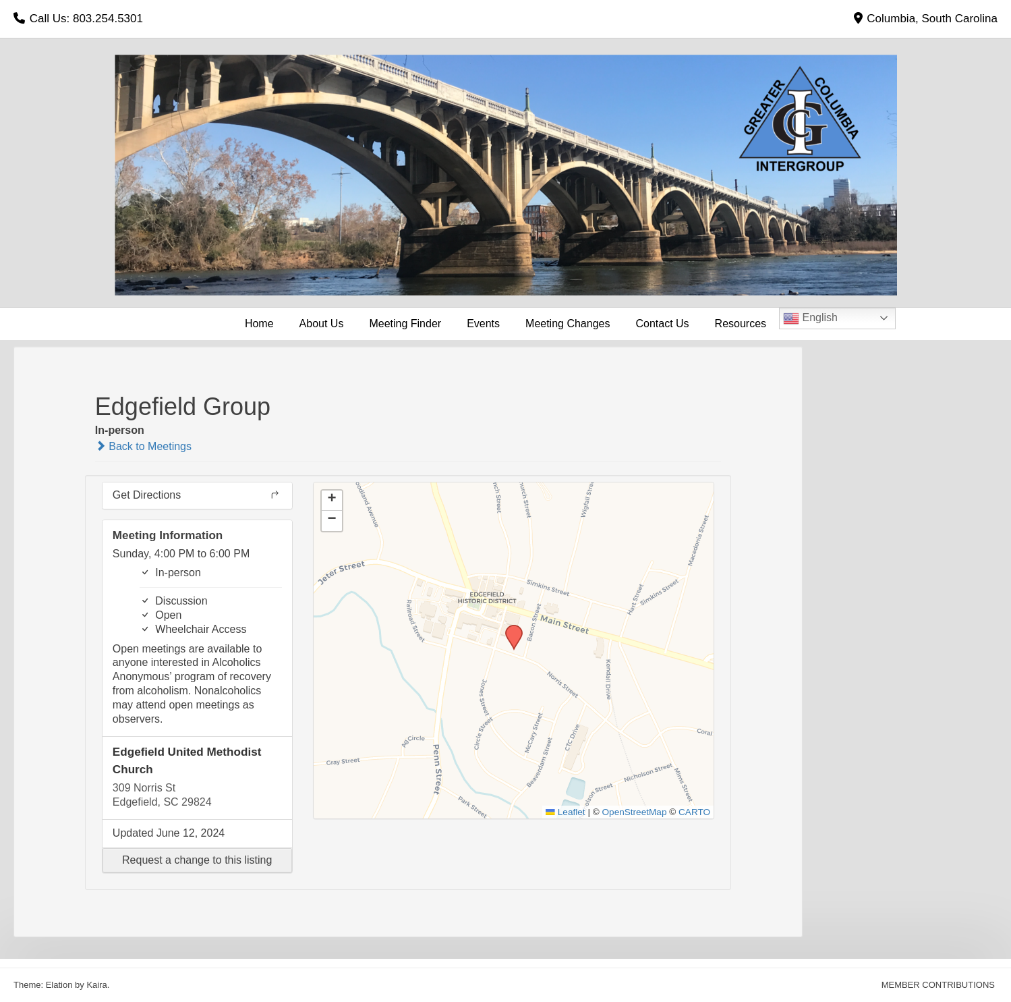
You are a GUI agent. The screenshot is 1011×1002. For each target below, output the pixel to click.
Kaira (96, 985)
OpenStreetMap (634, 812)
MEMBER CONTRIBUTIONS (938, 985)
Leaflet (565, 812)
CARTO (694, 812)
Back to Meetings (143, 446)
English (810, 318)
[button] (197, 860)
